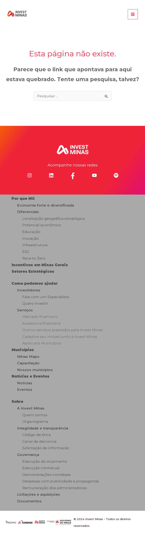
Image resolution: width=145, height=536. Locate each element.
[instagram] (29, 175)
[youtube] (94, 175)
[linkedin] (51, 175)
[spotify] (116, 175)
